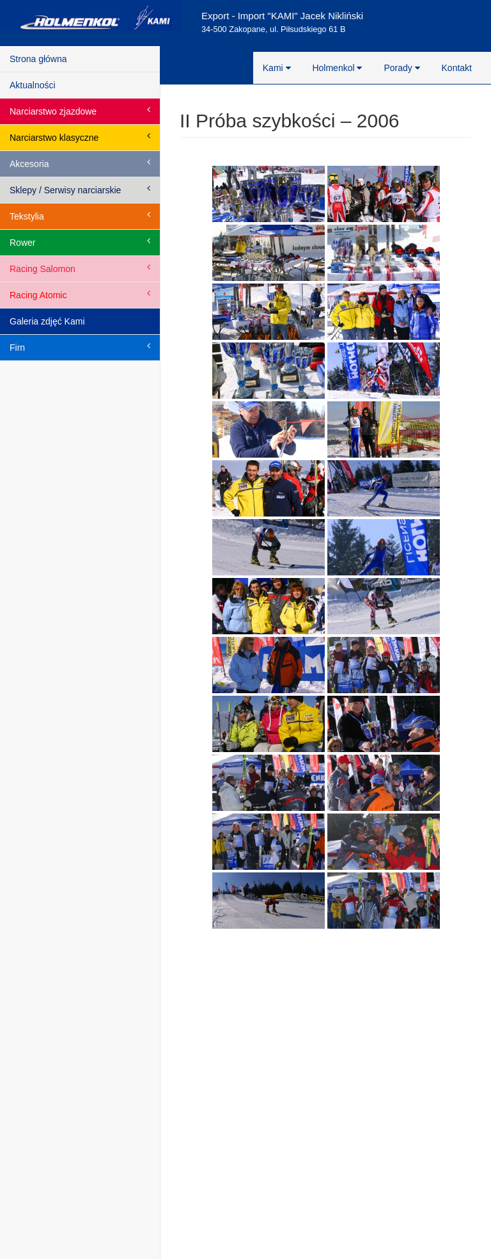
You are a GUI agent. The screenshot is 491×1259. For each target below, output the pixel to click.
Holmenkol (337, 68)
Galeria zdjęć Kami (47, 321)
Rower (80, 242)
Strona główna (38, 59)
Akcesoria (80, 163)
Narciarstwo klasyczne (80, 137)
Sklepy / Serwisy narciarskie (80, 189)
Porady (401, 68)
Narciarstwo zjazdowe (80, 110)
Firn (80, 347)
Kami (277, 68)
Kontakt (457, 68)
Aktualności (33, 85)
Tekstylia (80, 215)
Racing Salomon (80, 268)
